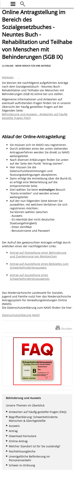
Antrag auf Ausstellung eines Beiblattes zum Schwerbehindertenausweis (39, 265)
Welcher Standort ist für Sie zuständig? (34, 446)
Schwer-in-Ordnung (22, 465)
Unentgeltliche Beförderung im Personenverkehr (29, 458)
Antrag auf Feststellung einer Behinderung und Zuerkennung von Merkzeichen (38, 254)
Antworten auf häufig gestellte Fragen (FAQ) (37, 412)
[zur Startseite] (4, 3)
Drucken (66, 328)
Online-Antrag (18, 441)
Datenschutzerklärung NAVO (21, 315)
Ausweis (14, 426)
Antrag (13, 431)
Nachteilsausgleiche (22, 451)
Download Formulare (22, 436)
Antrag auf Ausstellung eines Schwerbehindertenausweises (30, 277)
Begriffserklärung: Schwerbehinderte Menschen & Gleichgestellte (33, 419)
